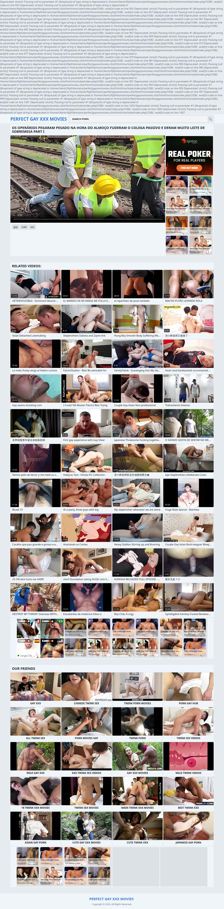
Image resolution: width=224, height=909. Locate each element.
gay (16, 227)
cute (24, 227)
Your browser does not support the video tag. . (87, 179)
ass (32, 227)
